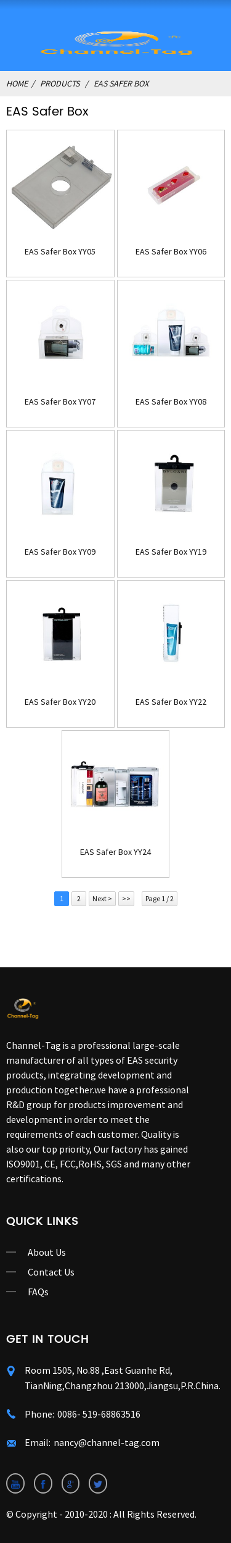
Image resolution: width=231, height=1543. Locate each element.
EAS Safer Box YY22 (171, 702)
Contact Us (51, 1272)
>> (126, 898)
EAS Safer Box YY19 (171, 552)
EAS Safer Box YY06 (171, 251)
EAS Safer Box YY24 (115, 852)
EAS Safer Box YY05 (60, 251)
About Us (47, 1252)
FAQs (38, 1291)
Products (59, 83)
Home (17, 83)
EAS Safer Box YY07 (60, 402)
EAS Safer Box (121, 83)
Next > (102, 898)
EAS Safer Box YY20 (60, 702)
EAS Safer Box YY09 (60, 552)
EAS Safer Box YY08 (171, 402)
